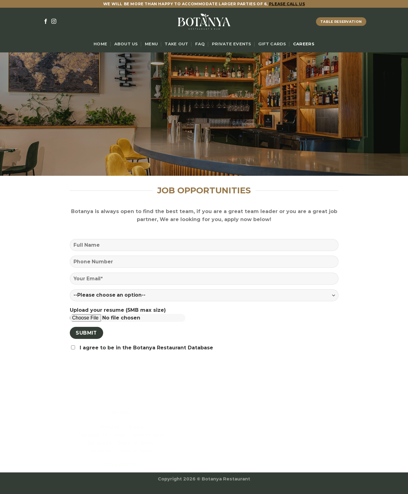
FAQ (200, 44)
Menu (151, 44)
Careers (303, 44)
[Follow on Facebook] (45, 21)
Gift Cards (272, 44)
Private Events (231, 44)
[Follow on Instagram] (53, 21)
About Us (126, 44)
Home (100, 44)
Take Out (176, 44)
